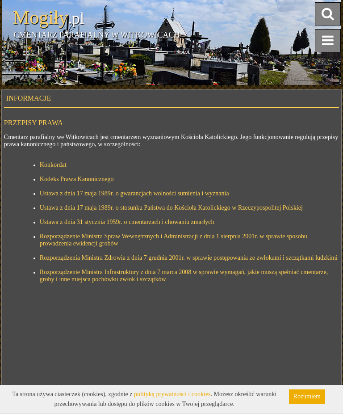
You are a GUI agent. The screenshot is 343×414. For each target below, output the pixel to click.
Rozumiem (307, 396)
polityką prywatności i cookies (172, 394)
